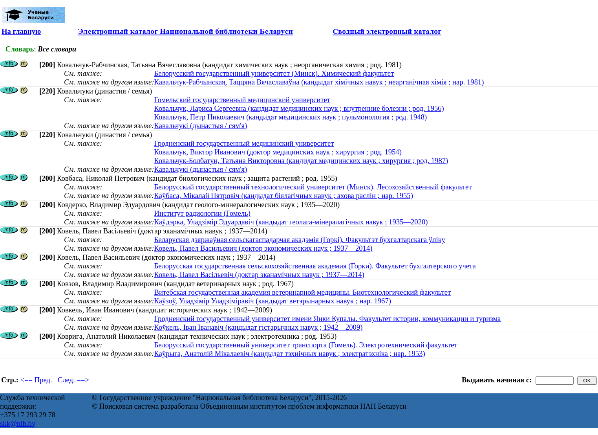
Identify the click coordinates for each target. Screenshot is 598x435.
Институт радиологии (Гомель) (202, 213)
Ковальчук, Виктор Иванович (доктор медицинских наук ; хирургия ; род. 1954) (277, 152)
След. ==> (73, 380)
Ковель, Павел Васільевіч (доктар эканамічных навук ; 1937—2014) (259, 274)
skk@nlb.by (17, 423)
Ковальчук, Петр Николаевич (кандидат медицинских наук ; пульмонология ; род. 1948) (290, 117)
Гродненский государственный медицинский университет (244, 143)
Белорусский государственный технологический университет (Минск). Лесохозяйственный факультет (313, 187)
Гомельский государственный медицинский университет (242, 99)
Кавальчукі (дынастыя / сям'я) (200, 125)
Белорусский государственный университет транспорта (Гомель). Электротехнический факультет (305, 345)
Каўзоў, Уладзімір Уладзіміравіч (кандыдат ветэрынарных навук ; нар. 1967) (272, 301)
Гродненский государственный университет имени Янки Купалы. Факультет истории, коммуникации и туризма (327, 318)
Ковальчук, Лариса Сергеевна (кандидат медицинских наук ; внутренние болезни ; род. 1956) (299, 108)
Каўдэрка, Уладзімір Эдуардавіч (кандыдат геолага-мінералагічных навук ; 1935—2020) (291, 222)
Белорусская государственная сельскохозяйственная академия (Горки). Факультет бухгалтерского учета (314, 266)
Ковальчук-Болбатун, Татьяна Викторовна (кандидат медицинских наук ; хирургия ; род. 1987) (301, 160)
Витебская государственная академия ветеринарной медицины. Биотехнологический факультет (302, 292)
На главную (21, 31)
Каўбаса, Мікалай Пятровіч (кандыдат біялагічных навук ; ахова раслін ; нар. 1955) (283, 195)
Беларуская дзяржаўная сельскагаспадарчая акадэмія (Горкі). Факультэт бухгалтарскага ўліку (299, 239)
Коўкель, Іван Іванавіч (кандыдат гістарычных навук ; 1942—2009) (258, 327)
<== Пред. (36, 380)
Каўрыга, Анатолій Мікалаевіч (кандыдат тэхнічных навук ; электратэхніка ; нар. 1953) (289, 353)
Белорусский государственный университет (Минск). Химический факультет (274, 73)
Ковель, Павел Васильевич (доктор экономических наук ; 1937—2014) (263, 248)
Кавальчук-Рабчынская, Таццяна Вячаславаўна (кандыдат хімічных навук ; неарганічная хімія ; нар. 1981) (319, 82)
